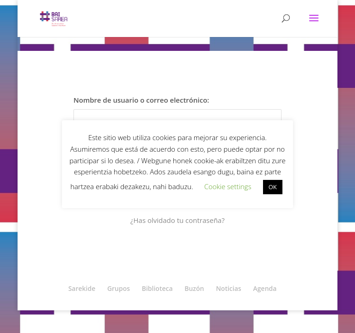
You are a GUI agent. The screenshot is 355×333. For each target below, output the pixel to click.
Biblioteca (157, 288)
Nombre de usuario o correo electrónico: (141, 100)
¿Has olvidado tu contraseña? (177, 220)
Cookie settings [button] (227, 186)
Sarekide (82, 288)
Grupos (118, 288)
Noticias (228, 288)
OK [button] (273, 187)
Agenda (265, 288)
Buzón (194, 288)
